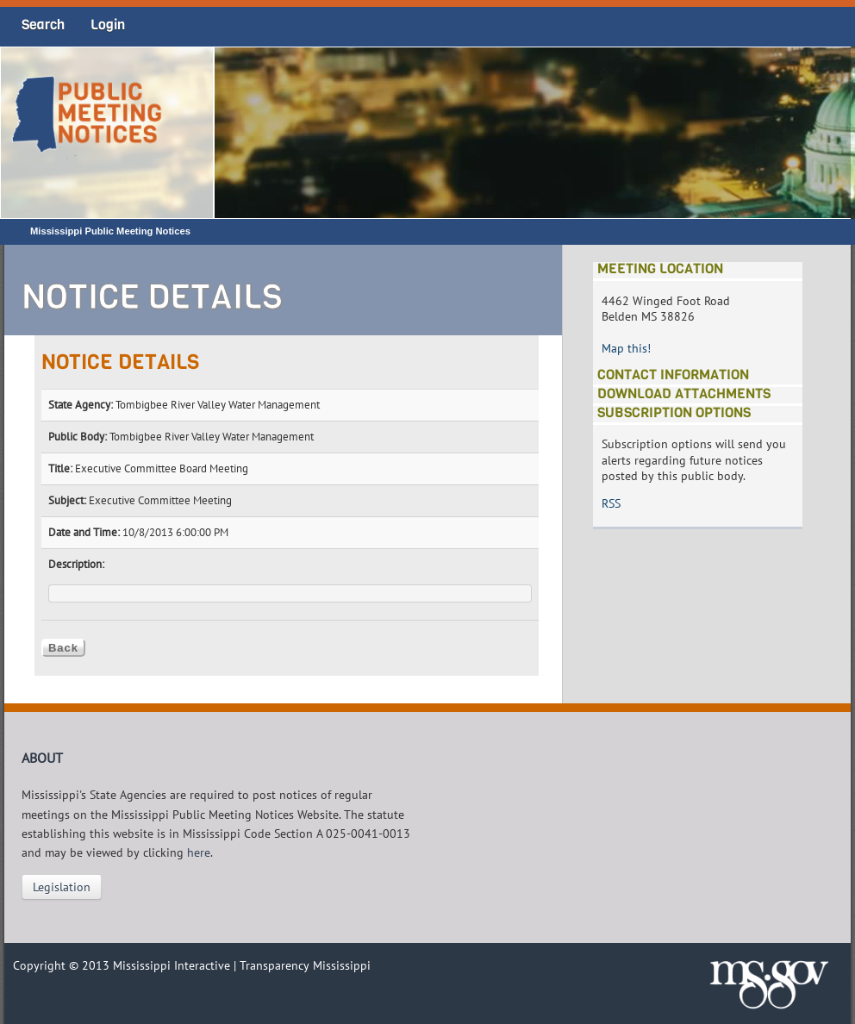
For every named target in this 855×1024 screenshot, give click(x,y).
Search (43, 25)
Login (107, 25)
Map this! (626, 348)
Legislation (61, 887)
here (198, 852)
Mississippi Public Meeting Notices (110, 231)
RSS (611, 503)
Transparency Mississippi (305, 965)
